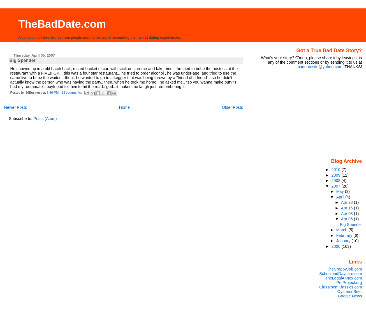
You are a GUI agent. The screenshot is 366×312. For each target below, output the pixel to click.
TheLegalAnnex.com (343, 278)
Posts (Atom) (45, 118)
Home (124, 107)
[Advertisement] (327, 113)
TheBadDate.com (62, 24)
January (344, 241)
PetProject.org (349, 282)
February (344, 235)
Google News (350, 296)
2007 (337, 186)
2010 (337, 169)
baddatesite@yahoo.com (320, 66)
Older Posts (232, 107)
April (341, 197)
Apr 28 (347, 202)
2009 (337, 175)
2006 (337, 246)
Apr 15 (347, 208)
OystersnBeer (349, 291)
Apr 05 (347, 219)
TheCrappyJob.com (344, 269)
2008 (337, 180)
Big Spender (22, 60)
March (342, 230)
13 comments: (72, 92)
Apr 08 (347, 213)
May (340, 191)
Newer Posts (15, 107)
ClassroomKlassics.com (340, 287)
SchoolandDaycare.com (340, 273)
